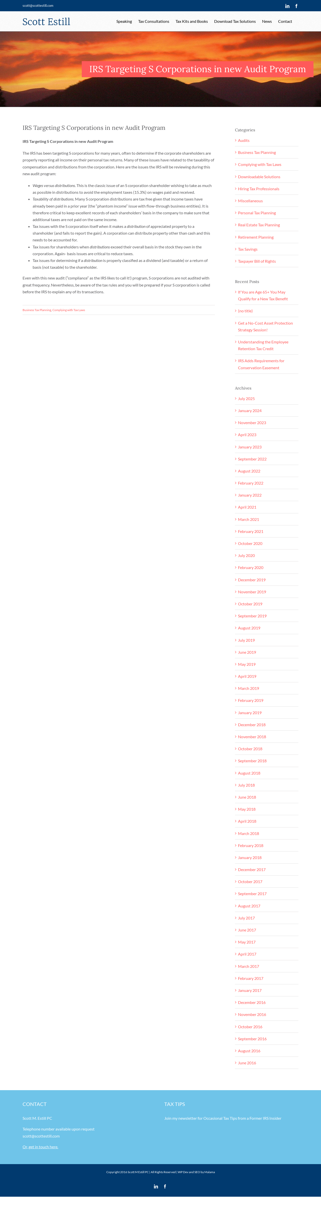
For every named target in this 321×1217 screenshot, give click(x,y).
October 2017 (250, 881)
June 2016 (247, 1062)
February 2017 (250, 978)
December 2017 (252, 869)
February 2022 (250, 483)
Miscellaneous (250, 200)
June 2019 (247, 652)
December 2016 (252, 1002)
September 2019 (252, 615)
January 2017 (250, 990)
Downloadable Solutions (259, 176)
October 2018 (250, 748)
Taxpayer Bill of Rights (257, 261)
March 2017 (248, 966)
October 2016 (250, 1026)
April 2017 (247, 954)
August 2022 (249, 471)
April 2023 (247, 434)
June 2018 (247, 797)
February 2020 (250, 567)
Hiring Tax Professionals (258, 188)
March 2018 (248, 833)
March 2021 (248, 519)
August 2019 (249, 627)
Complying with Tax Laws (68, 310)
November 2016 (252, 1014)
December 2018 (252, 724)
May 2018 (247, 809)
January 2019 (250, 712)
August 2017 (249, 905)
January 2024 (250, 410)
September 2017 (252, 893)
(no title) (245, 310)
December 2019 (252, 579)
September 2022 (252, 458)
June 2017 (247, 929)
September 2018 (252, 760)
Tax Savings (248, 249)
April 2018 (247, 821)
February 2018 (250, 845)
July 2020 (246, 555)
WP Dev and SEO (189, 1172)
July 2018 (246, 785)
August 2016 (249, 1050)
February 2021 (250, 531)
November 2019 (252, 591)
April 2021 (247, 507)
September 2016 (252, 1038)
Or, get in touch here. (40, 1146)
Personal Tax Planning (257, 212)
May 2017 (247, 942)
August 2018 (249, 773)
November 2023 (252, 422)
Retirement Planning (256, 237)
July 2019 (246, 640)
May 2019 (247, 664)
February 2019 (250, 700)
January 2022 (250, 495)
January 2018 (250, 857)
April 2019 (247, 676)
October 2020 (250, 543)
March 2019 (248, 688)
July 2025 (246, 398)
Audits (244, 140)
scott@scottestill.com (38, 6)
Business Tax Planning (37, 310)
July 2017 (246, 917)
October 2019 (250, 603)
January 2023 (250, 446)
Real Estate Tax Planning (259, 224)
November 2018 (252, 736)
